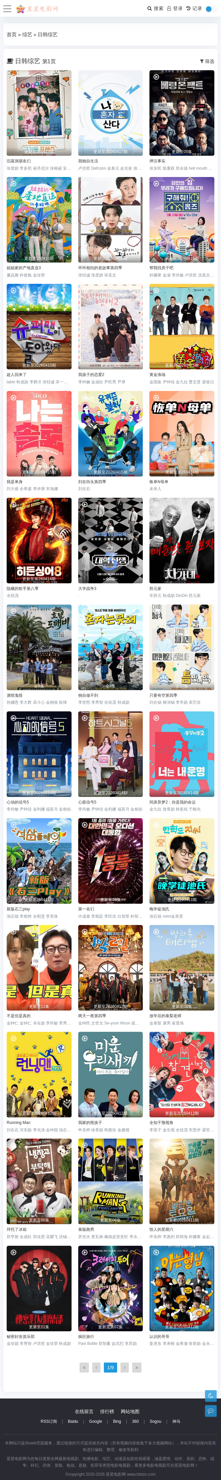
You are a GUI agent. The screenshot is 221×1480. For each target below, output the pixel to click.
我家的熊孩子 (90, 1122)
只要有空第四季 (163, 695)
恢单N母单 (158, 481)
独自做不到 (88, 695)
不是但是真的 (19, 1016)
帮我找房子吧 (161, 268)
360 (135, 1421)
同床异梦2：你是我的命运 (172, 802)
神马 (176, 1421)
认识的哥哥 (159, 1336)
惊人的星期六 (161, 1229)
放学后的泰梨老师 (165, 1016)
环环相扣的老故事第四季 (100, 268)
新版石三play (18, 909)
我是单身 (15, 481)
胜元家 (155, 588)
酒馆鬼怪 (15, 695)
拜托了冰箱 (17, 1229)
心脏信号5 (87, 802)
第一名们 (86, 909)
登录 (175, 8)
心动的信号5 (18, 802)
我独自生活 (88, 161)
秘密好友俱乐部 (21, 1336)
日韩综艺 (48, 34)
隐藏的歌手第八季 (23, 588)
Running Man (18, 1122)
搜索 (155, 8)
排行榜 (107, 1411)
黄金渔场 (157, 374)
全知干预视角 (161, 1122)
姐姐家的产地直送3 (24, 268)
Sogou (155, 1421)
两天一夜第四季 (92, 1016)
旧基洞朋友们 (19, 161)
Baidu (73, 1421)
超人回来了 (17, 374)
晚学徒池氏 (159, 909)
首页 (12, 34)
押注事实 (157, 161)
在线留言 (84, 1411)
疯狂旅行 (86, 1336)
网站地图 (130, 1411)
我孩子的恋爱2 (91, 374)
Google (95, 1421)
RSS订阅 (49, 1421)
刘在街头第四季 (92, 481)
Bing (117, 1421)
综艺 (27, 34)
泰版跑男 (86, 1229)
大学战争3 (87, 588)
